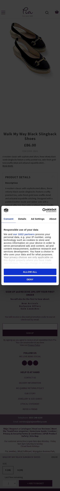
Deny (30, 279)
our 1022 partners (24, 234)
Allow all (30, 271)
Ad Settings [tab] (37, 218)
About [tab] (52, 218)
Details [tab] (22, 218)
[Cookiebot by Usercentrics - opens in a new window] (42, 210)
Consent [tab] (8, 218)
